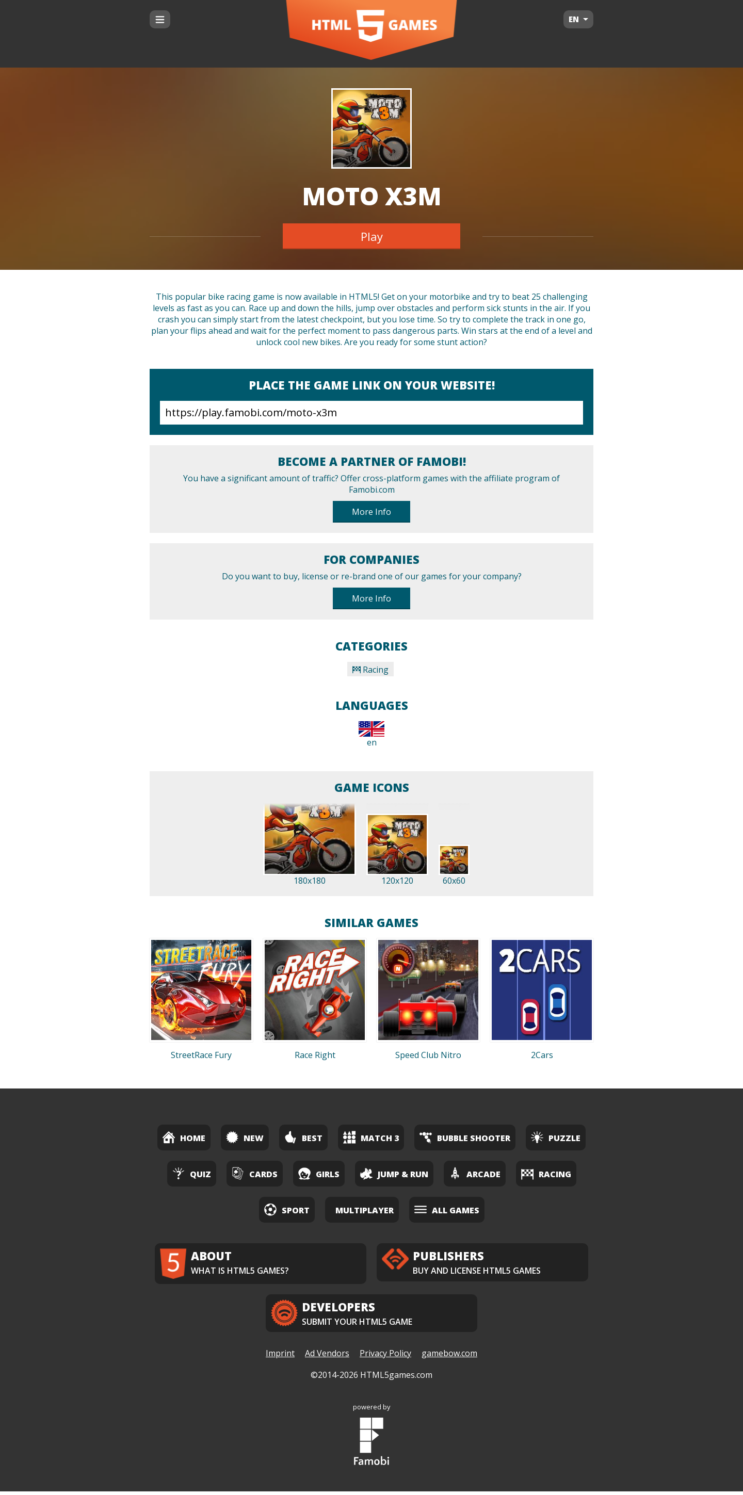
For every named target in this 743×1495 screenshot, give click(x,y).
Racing (370, 669)
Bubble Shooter (464, 1137)
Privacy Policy (385, 1357)
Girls (319, 1173)
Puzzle (555, 1137)
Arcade (474, 1173)
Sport (287, 1209)
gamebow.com (449, 1357)
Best (303, 1137)
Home (184, 1137)
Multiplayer (364, 1210)
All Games (446, 1209)
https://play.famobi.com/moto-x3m (371, 413)
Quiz (191, 1173)
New (245, 1137)
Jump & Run (394, 1173)
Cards (255, 1173)
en (371, 734)
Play (372, 236)
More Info (371, 511)
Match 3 (371, 1137)
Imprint (280, 1357)
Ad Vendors (327, 1357)
